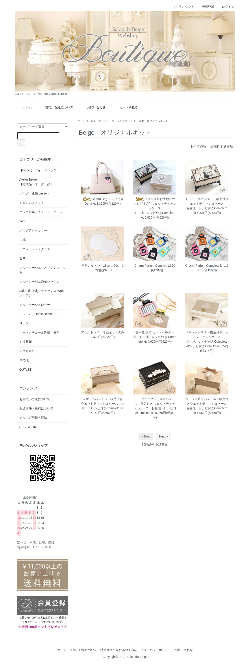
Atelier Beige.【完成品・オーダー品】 (36, 182)
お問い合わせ (93, 107)
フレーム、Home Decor (35, 314)
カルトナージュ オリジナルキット (112, 121)
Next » (163, 436)
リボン (24, 323)
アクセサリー (28, 351)
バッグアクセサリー (33, 230)
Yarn (22, 221)
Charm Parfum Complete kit (204, 265)
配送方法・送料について (36, 408)
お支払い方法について (34, 399)
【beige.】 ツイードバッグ (37, 170)
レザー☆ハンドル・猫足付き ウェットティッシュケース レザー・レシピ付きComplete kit (102, 403)
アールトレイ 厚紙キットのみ (102, 332)
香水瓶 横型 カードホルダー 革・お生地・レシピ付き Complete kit (154, 336)
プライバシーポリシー (155, 650)
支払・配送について (56, 107)
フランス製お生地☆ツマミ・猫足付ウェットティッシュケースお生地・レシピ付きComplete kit (154, 208)
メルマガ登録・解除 (33, 417)
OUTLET (25, 369)
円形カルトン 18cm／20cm (101, 265)
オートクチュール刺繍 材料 (39, 332)
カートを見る (125, 107)
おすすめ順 (198, 146)
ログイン (225, 6)
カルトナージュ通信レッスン (39, 281)
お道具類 (25, 341)
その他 (24, 360)
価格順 (214, 146)
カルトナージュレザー (34, 304)
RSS (22, 427)
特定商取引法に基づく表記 (118, 650)
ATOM (32, 427)
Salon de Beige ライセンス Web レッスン (41, 293)
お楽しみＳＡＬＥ (31, 202)
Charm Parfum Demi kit (150, 265)
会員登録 (205, 6)
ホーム (24, 107)
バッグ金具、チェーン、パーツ (41, 212)
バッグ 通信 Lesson (34, 193)
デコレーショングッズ (34, 249)
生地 (22, 240)
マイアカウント (181, 6)
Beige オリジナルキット (153, 121)
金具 (22, 258)
